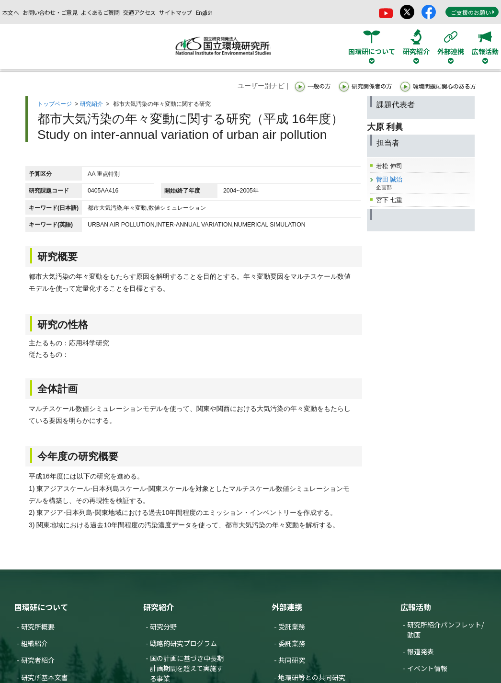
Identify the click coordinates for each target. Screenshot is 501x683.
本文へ (10, 12)
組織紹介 (34, 643)
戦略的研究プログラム (183, 643)
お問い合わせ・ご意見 (50, 12)
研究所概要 (38, 626)
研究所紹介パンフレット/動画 (445, 629)
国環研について (41, 607)
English (204, 12)
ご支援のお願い (473, 12)
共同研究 (291, 660)
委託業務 (291, 643)
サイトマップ (175, 12)
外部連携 (287, 607)
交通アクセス (139, 12)
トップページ (54, 104)
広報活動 (415, 607)
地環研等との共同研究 (311, 677)
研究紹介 (91, 104)
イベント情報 (427, 668)
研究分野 (163, 626)
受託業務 (291, 626)
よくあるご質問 (100, 12)
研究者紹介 (38, 660)
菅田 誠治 (389, 179)
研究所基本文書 (44, 677)
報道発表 (420, 651)
